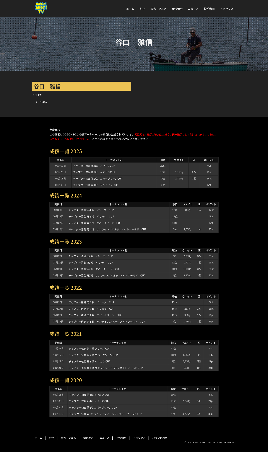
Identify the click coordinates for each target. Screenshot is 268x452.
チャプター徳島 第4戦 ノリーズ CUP (90, 256)
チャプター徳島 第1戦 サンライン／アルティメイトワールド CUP (106, 275)
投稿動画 (209, 9)
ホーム (130, 9)
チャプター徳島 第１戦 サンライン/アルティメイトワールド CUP (107, 321)
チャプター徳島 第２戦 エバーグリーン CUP (94, 223)
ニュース (193, 9)
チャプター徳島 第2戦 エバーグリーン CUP (94, 269)
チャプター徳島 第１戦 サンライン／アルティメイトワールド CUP (107, 229)
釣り (142, 9)
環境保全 (177, 9)
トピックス (226, 9)
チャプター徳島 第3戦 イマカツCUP (94, 172)
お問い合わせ (159, 437)
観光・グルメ (158, 9)
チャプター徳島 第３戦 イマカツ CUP (91, 216)
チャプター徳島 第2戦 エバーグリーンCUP (97, 178)
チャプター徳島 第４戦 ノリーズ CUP (91, 210)
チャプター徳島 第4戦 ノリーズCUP (94, 165)
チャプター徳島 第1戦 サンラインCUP (95, 185)
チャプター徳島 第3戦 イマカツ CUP (90, 262)
